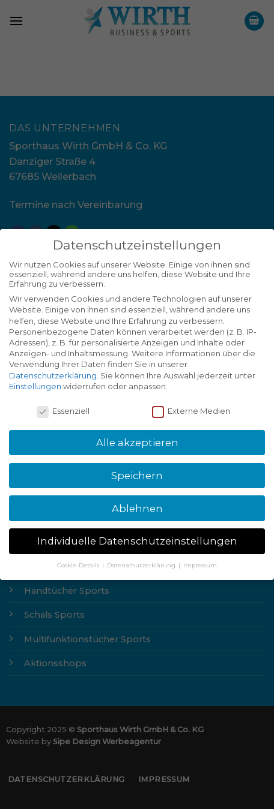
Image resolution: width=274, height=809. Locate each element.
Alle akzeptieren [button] (137, 443)
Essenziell (63, 411)
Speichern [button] (137, 476)
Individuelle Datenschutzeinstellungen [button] (137, 541)
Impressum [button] (200, 565)
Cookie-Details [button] (79, 565)
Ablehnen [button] (137, 509)
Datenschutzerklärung (53, 375)
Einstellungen (35, 386)
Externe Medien (191, 411)
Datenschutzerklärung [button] (142, 565)
